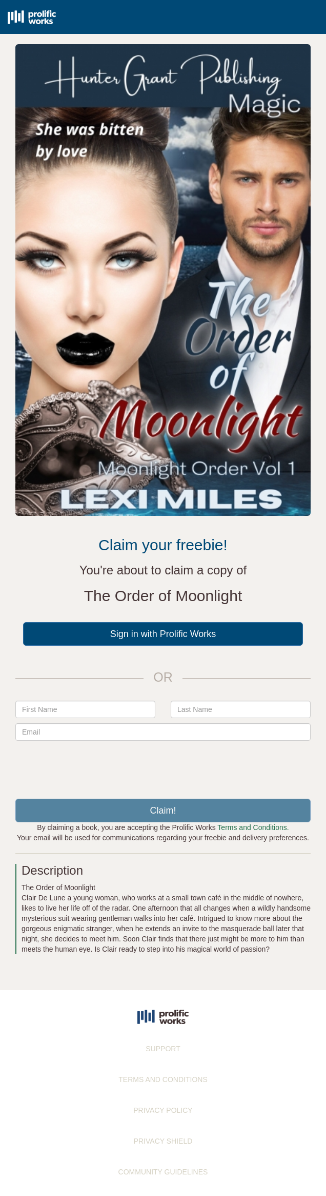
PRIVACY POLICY (162, 1110)
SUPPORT (163, 1049)
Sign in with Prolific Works (163, 634)
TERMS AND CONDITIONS (162, 1079)
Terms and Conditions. (253, 827)
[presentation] (163, 766)
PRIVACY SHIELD (163, 1141)
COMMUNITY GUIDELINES (163, 1172)
